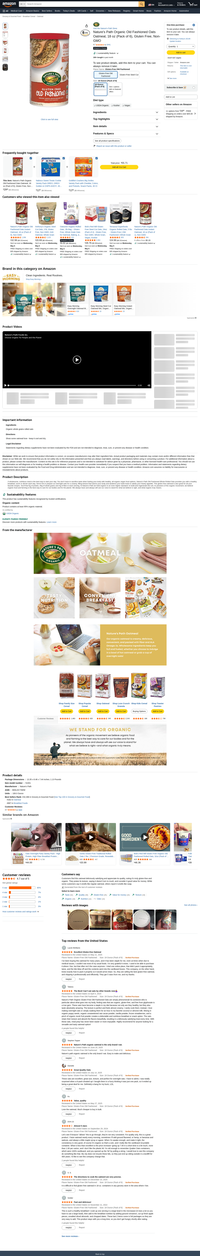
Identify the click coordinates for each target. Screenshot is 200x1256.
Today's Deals (69, 11)
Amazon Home (170, 11)
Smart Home (138, 11)
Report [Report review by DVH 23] (82, 1165)
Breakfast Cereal (29, 16)
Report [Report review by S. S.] (82, 1190)
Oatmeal (40, 16)
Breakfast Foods (21, 803)
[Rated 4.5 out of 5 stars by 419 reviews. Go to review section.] (78, 311)
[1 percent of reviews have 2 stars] (21, 901)
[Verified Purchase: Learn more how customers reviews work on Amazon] (132, 957)
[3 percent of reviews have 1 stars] (21, 906)
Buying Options (139, 711)
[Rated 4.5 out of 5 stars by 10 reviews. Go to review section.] (101, 311)
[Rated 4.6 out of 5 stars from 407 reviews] (97, 859)
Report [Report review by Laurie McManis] (82, 979)
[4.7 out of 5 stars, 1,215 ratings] (43, 237)
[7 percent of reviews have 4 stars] (21, 892)
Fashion (157, 11)
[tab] (67, 894)
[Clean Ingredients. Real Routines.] (44, 275)
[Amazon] (9, 4)
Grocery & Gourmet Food (11, 16)
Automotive (184, 11)
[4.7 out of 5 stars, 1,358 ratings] (18, 237)
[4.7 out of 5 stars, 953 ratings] (117, 237)
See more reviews (70, 1236)
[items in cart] (192, 4)
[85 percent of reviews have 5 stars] (21, 887)
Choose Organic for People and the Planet (23, 337)
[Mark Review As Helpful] (68, 979)
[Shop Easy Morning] (33, 279)
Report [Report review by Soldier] (82, 1227)
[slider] (72, 385)
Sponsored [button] (192, 318)
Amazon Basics (32, 11)
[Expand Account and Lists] (174, 5)
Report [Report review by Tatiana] (82, 1033)
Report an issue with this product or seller (112, 146)
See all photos (190, 905)
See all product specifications (107, 141)
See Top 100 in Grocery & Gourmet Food (72, 797)
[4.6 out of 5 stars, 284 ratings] (141, 237)
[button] (5, 11)
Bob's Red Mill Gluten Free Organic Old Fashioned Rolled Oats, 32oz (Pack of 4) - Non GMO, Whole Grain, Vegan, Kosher (151, 855)
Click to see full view (49, 119)
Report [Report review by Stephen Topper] (82, 1058)
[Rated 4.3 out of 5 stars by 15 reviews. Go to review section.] (124, 311)
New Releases (114, 11)
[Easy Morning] (11, 277)
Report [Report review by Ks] (82, 1114)
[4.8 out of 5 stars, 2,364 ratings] (92, 240)
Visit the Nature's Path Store (105, 28)
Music (149, 11)
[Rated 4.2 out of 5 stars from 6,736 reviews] (43, 859)
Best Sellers (47, 11)
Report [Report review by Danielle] (82, 1089)
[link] (50, 166)
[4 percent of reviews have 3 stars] (21, 897)
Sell (91, 11)
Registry (126, 11)
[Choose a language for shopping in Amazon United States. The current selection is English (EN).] (151, 4)
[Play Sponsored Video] (36, 837)
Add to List (170, 97)
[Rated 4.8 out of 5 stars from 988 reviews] (152, 859)
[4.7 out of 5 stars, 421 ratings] (67, 237)
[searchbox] (82, 4)
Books (57, 11)
